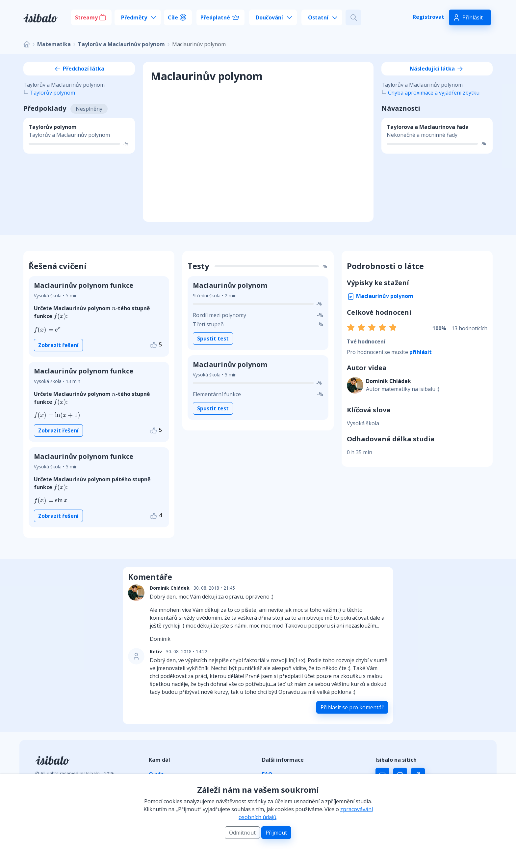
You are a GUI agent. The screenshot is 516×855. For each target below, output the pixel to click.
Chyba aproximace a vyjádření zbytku (433, 92)
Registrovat (428, 16)
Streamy (86, 17)
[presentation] (114, 309)
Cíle (173, 17)
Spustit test (213, 338)
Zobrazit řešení (58, 345)
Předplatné (215, 17)
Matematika (54, 44)
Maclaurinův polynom (380, 296)
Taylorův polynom (52, 92)
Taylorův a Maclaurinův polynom (121, 44)
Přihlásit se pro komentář (352, 707)
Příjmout (276, 832)
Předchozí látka (79, 68)
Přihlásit (472, 17)
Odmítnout (242, 832)
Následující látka (437, 68)
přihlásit (420, 352)
